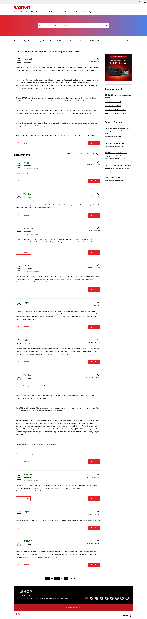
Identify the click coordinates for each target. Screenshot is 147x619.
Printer (45, 41)
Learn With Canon (65, 12)
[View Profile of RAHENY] (27, 540)
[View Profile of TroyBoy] (27, 194)
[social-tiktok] (96, 598)
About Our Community (83, 12)
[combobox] (81, 25)
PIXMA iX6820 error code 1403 (115, 143)
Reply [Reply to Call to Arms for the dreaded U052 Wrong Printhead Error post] (93, 143)
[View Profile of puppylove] (28, 162)
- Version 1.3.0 (113, 106)
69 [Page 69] (52, 578)
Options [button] (129, 41)
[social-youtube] (86, 598)
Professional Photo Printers (113, 137)
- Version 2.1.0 (113, 102)
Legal (36, 595)
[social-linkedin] (122, 598)
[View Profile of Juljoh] (26, 302)
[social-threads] (112, 598)
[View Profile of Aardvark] (27, 474)
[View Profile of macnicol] (27, 58)
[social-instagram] (91, 598)
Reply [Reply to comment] (93, 181)
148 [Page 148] (71, 578)
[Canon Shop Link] (25, 591)
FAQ (139, 2)
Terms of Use (21, 595)
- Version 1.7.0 (115, 114)
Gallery (51, 12)
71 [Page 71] (61, 578)
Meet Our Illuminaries (21, 12)
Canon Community (22, 7)
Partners (46, 595)
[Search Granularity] (45, 25)
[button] (18, 143)
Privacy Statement (29, 595)
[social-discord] (127, 598)
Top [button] (19, 614)
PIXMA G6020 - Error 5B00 (114, 178)
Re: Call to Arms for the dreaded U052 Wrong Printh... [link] (85, 41)
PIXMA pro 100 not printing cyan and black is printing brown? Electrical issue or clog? (118, 131)
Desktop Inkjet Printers (57, 41)
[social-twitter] (107, 598)
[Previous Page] (40, 578)
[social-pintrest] (117, 598)
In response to (31, 169)
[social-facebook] (101, 598)
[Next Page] (74, 578)
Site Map (41, 595)
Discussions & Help (37, 12)
